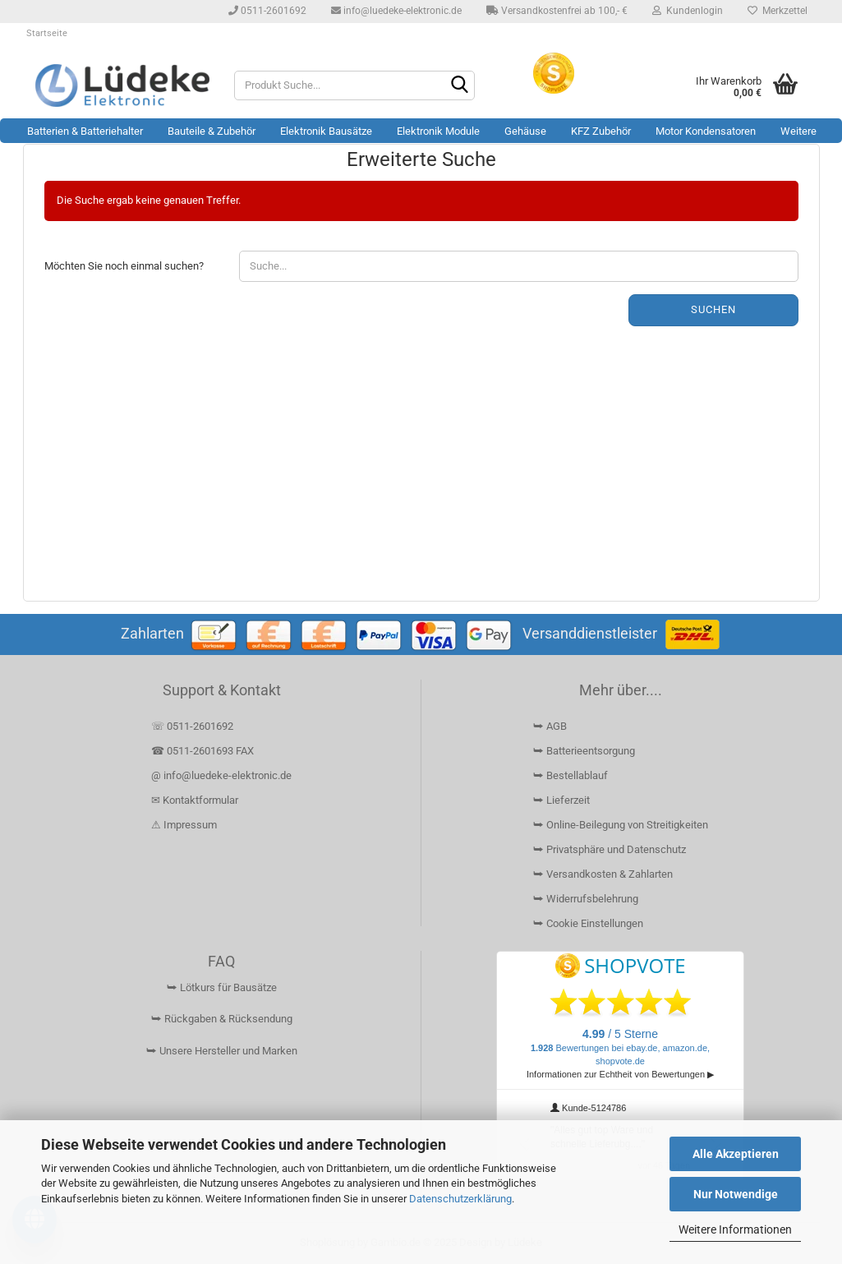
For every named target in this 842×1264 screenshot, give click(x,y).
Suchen (713, 309)
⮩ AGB (550, 726)
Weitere (798, 131)
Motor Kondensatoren (706, 131)
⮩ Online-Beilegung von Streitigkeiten (620, 825)
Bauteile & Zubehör (211, 131)
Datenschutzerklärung (460, 1198)
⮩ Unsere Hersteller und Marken (221, 1051)
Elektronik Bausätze (326, 131)
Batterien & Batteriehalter (85, 131)
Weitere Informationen (735, 1229)
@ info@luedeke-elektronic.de (221, 775)
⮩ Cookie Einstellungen (588, 923)
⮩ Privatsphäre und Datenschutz (609, 849)
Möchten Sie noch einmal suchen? (124, 266)
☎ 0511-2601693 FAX (203, 751)
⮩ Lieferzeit (561, 800)
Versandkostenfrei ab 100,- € (557, 10)
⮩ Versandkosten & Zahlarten (603, 874)
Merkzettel (777, 10)
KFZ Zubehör (601, 131)
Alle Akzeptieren (735, 1153)
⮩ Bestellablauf (570, 775)
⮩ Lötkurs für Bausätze (222, 987)
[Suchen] (459, 86)
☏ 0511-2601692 (192, 726)
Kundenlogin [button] (687, 10)
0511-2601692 (267, 10)
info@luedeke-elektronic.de (396, 10)
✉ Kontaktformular (194, 800)
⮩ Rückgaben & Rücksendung (221, 1019)
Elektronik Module (438, 131)
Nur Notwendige (735, 1194)
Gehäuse (525, 131)
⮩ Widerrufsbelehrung (585, 899)
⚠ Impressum (184, 825)
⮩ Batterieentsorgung (584, 751)
